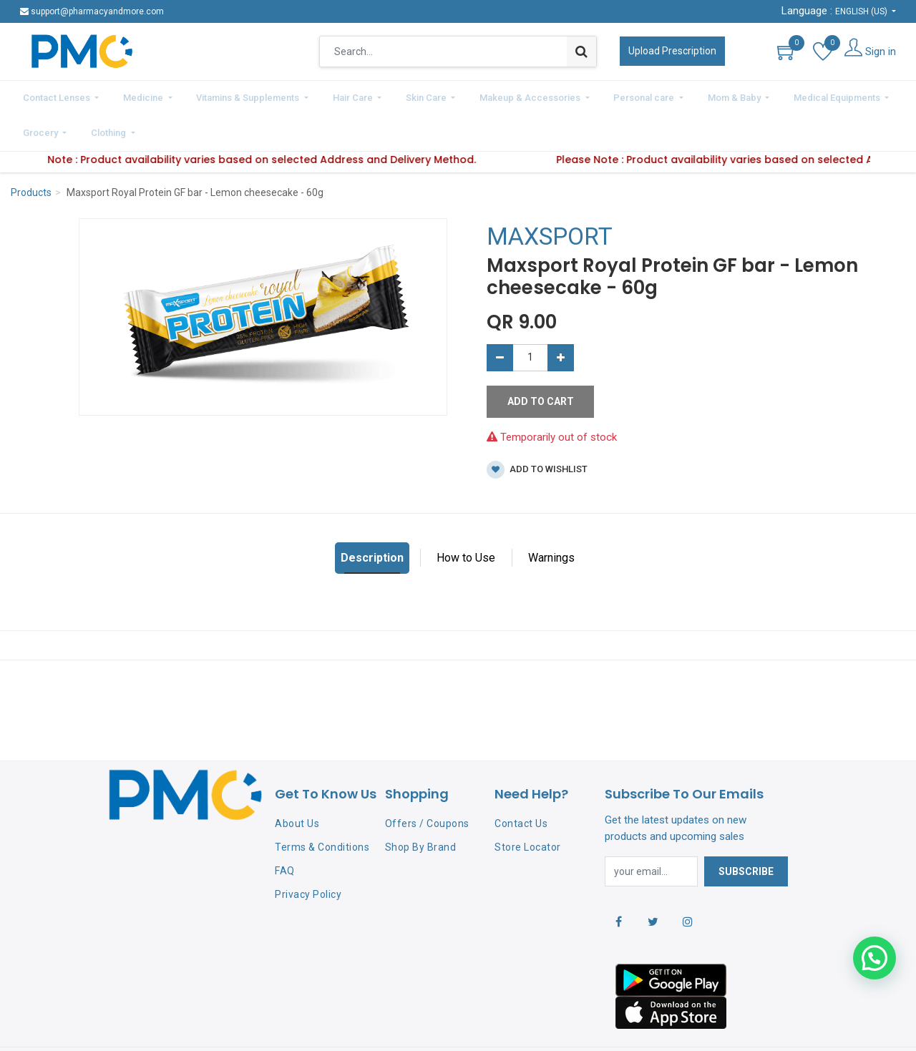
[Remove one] (500, 317)
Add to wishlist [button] (537, 430)
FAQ (285, 830)
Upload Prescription (672, 51)
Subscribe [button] (746, 831)
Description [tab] (372, 517)
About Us (297, 784)
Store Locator (527, 807)
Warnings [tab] (551, 517)
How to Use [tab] (466, 517)
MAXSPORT (550, 196)
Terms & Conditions (322, 807)
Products (31, 153)
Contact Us (520, 784)
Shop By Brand (421, 807)
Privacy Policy (308, 854)
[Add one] (560, 317)
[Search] (581, 51)
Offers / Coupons (427, 784)
